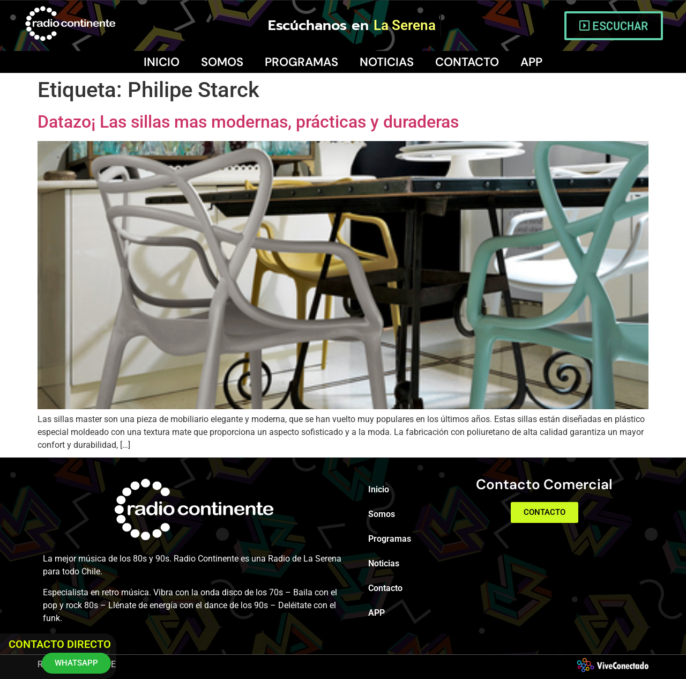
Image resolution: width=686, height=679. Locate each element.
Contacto (467, 62)
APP (531, 62)
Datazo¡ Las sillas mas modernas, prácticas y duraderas (248, 122)
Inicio (162, 62)
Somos (222, 62)
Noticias (387, 62)
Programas (301, 62)
